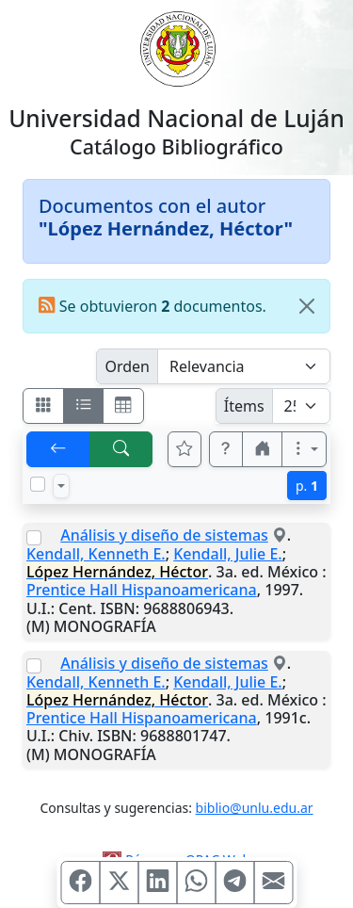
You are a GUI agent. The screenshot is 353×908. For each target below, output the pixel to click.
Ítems (244, 406)
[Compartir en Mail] (273, 882)
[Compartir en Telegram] (234, 882)
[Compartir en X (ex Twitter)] (118, 882)
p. (307, 486)
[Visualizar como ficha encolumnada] (83, 406)
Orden (127, 366)
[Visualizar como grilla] (123, 406)
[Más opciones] (304, 449)
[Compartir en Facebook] (80, 882)
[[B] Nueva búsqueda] (121, 449)
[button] (226, 449)
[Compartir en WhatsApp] (196, 882)
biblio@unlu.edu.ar (254, 808)
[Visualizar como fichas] (43, 406)
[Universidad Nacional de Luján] (177, 47)
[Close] (306, 306)
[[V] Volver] (58, 449)
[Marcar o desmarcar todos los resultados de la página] (37, 484)
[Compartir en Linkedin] (157, 882)
